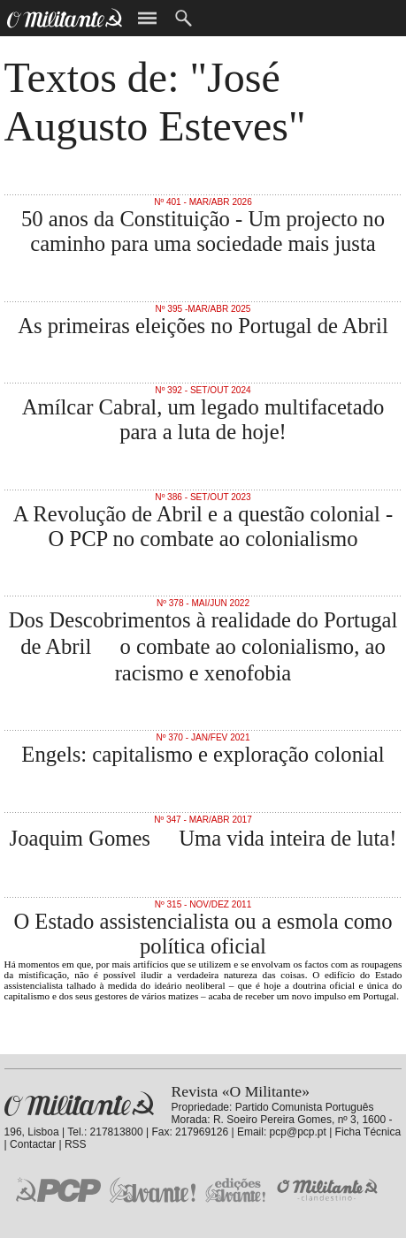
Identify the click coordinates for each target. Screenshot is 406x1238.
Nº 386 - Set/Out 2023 (202, 497)
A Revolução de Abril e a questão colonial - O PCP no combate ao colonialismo (203, 526)
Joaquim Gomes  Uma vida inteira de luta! (203, 838)
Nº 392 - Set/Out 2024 (202, 390)
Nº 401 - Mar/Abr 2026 (203, 202)
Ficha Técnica (368, 1132)
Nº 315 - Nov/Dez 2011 (203, 904)
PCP (58, 1189)
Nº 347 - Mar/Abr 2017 (203, 819)
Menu (147, 18)
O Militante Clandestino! (329, 1190)
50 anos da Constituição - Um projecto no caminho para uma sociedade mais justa (203, 231)
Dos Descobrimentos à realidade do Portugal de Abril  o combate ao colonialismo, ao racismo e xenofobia (203, 646)
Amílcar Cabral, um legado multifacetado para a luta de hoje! (203, 419)
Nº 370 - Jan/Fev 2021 (202, 737)
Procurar (183, 18)
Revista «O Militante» (79, 1104)
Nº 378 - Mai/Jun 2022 (203, 603)
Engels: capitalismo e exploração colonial (202, 754)
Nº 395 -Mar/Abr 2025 (203, 309)
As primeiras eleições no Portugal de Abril (203, 326)
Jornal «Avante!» (152, 1190)
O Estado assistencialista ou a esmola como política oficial (202, 933)
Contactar (33, 1144)
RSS (76, 1144)
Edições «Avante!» (235, 1190)
